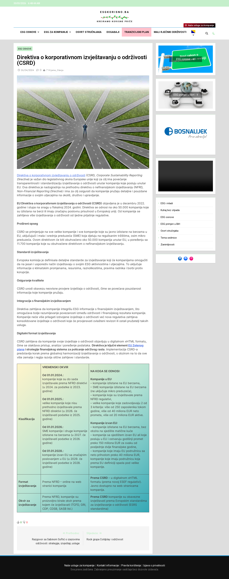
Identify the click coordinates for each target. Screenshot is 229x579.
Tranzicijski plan (136, 32)
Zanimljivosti (167, 244)
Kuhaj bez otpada (170, 210)
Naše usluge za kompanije (79, 565)
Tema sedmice (169, 237)
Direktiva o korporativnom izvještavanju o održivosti (51, 175)
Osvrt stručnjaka (89, 32)
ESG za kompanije (56, 32)
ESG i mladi (167, 203)
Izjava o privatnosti (154, 565)
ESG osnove (28, 32)
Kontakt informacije (108, 565)
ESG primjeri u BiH (170, 223)
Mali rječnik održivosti (170, 32)
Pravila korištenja (131, 565)
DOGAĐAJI (113, 32)
